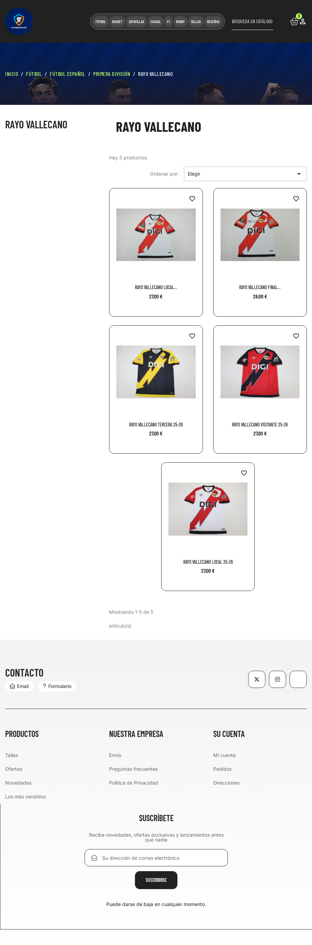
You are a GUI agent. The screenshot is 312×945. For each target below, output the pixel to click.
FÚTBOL (101, 21)
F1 (168, 21)
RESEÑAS (213, 21)
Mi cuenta (224, 755)
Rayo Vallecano (36, 124)
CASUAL (155, 21)
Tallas (11, 755)
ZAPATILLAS (136, 21)
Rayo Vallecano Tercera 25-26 (156, 424)
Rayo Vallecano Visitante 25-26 (260, 424)
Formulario (57, 686)
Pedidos (222, 769)
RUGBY (180, 21)
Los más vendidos (25, 796)
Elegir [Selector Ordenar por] (245, 174)
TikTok (298, 679)
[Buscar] (252, 21)
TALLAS (196, 21)
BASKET (117, 21)
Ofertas (13, 769)
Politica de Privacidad (133, 783)
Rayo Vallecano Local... (156, 287)
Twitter (257, 679)
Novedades (18, 783)
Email (19, 686)
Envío (115, 755)
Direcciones (226, 783)
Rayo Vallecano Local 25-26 (208, 561)
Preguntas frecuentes (133, 769)
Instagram (277, 679)
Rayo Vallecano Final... (260, 287)
